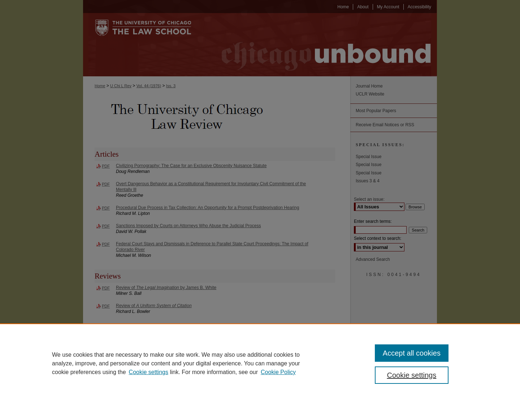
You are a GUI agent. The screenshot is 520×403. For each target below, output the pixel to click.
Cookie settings (148, 372)
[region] (260, 363)
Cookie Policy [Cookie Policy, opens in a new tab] (278, 372)
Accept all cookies (412, 353)
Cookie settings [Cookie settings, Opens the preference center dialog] (412, 375)
